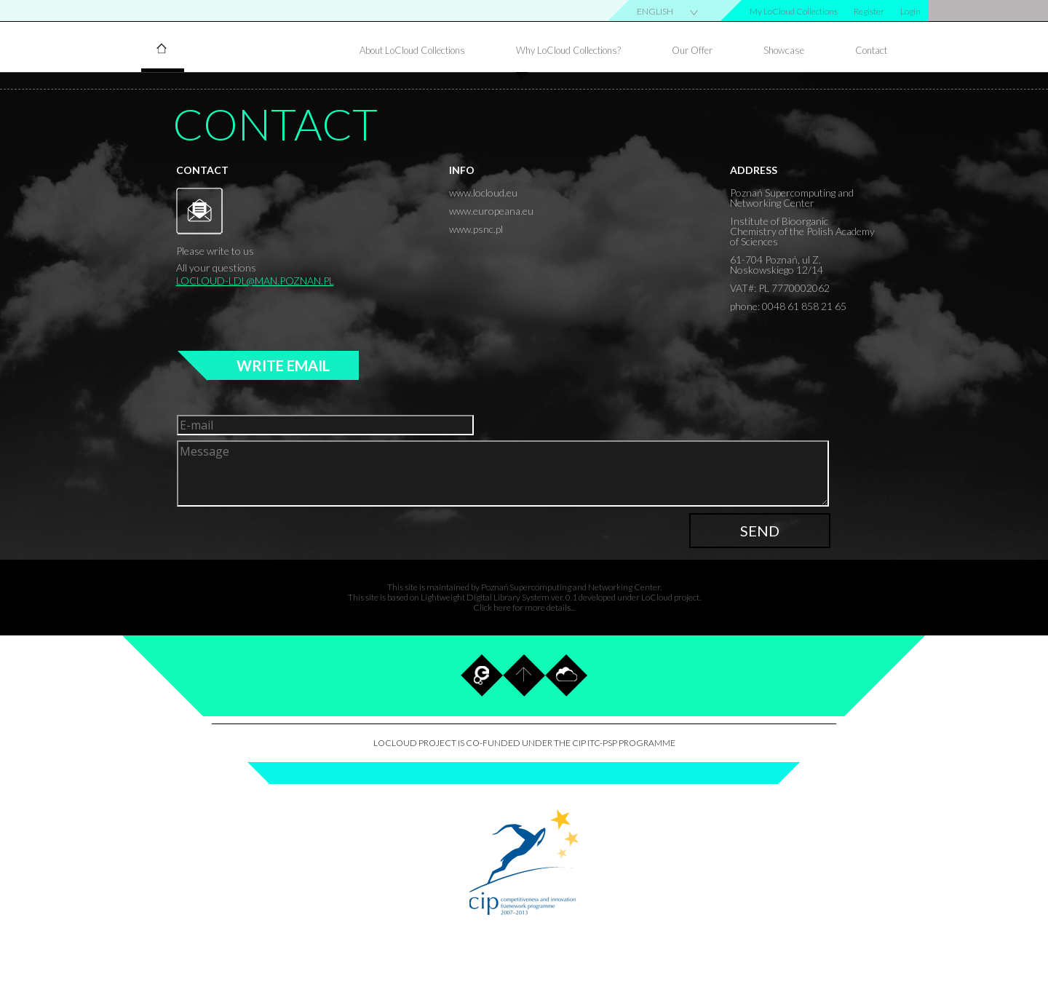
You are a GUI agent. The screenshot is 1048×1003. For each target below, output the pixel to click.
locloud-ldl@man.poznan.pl (255, 280)
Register (869, 11)
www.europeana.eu (491, 211)
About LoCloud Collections (412, 50)
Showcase (783, 50)
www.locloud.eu (483, 192)
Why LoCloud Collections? (568, 50)
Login (910, 11)
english (655, 11)
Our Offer (692, 50)
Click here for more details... (524, 607)
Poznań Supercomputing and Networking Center (570, 587)
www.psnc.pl (476, 229)
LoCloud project (670, 597)
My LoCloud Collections (794, 11)
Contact (871, 50)
